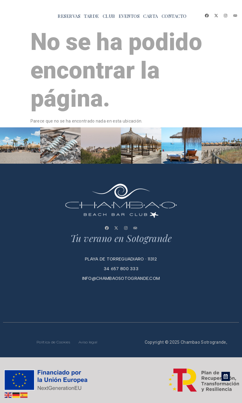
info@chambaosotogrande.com (121, 278)
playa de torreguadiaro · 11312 (121, 259)
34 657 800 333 (121, 268)
